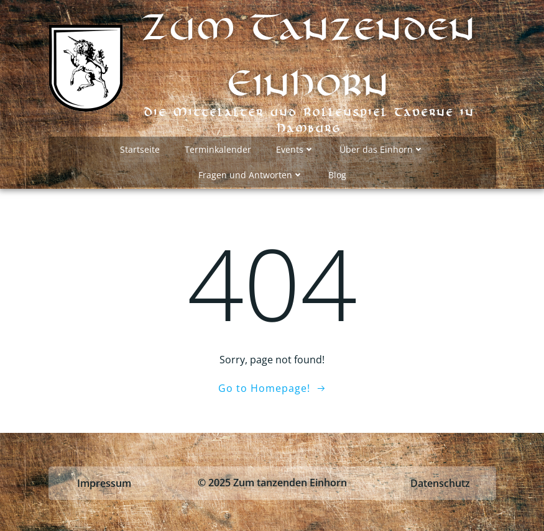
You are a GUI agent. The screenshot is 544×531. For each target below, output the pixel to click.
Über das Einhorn (381, 149)
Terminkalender (218, 149)
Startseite (140, 149)
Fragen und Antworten (250, 175)
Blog (337, 175)
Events (295, 149)
